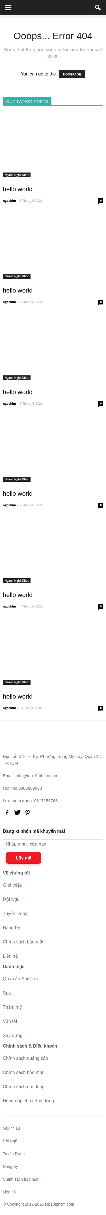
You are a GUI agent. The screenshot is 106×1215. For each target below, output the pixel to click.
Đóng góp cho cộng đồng (28, 1100)
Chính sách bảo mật (23, 941)
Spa (7, 993)
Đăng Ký (11, 927)
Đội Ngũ (11, 899)
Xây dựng (13, 1035)
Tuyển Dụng (15, 913)
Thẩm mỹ (12, 1007)
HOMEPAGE (72, 74)
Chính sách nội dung (24, 1086)
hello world (18, 189)
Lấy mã (23, 857)
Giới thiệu (12, 885)
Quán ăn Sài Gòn (20, 978)
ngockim (9, 200)
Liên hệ (10, 956)
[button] (98, 7)
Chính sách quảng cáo (25, 1058)
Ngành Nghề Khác (17, 175)
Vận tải (10, 1021)
